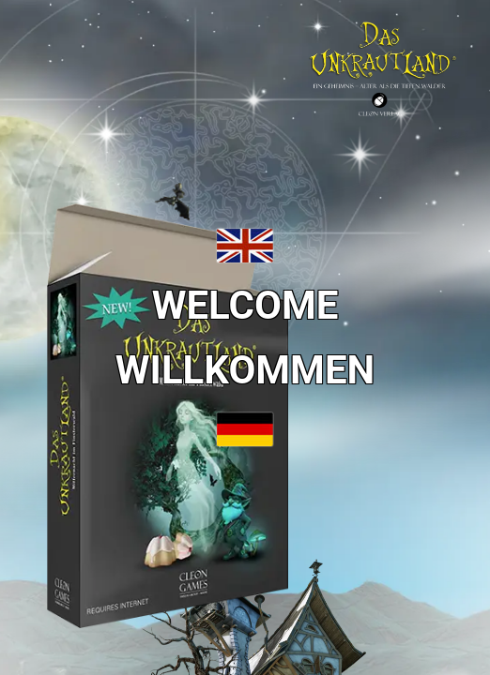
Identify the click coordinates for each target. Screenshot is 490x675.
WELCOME (245, 305)
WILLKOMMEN (245, 370)
